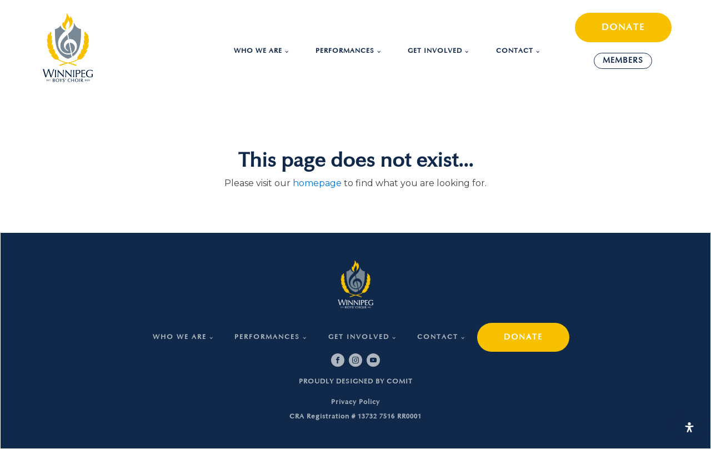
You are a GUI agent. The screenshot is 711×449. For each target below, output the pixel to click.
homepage (317, 183)
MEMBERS (623, 60)
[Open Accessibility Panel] (689, 427)
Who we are (258, 51)
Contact (514, 51)
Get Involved (435, 51)
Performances (345, 51)
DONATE (623, 27)
